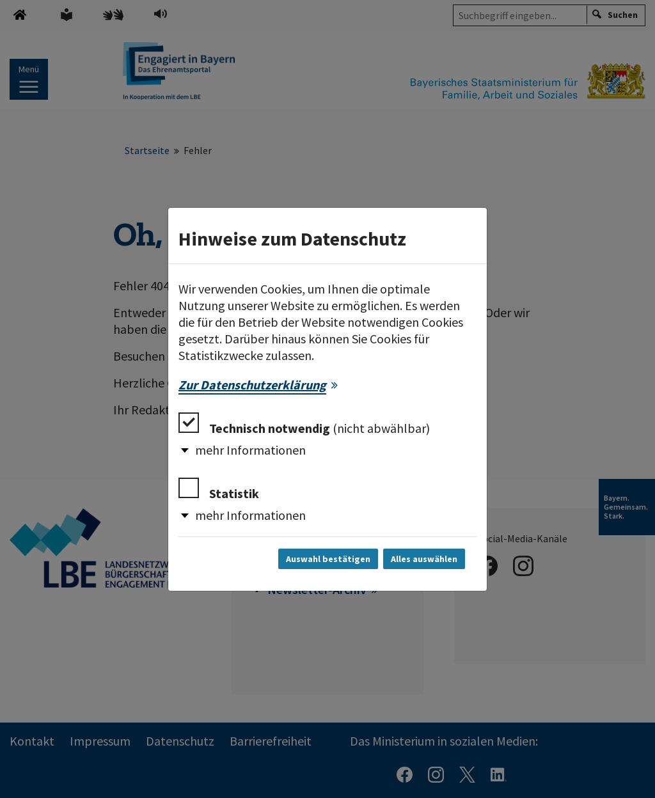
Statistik (218, 489)
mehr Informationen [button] (250, 450)
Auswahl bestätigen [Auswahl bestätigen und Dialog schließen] (328, 559)
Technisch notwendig (304, 424)
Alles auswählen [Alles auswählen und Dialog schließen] (424, 559)
